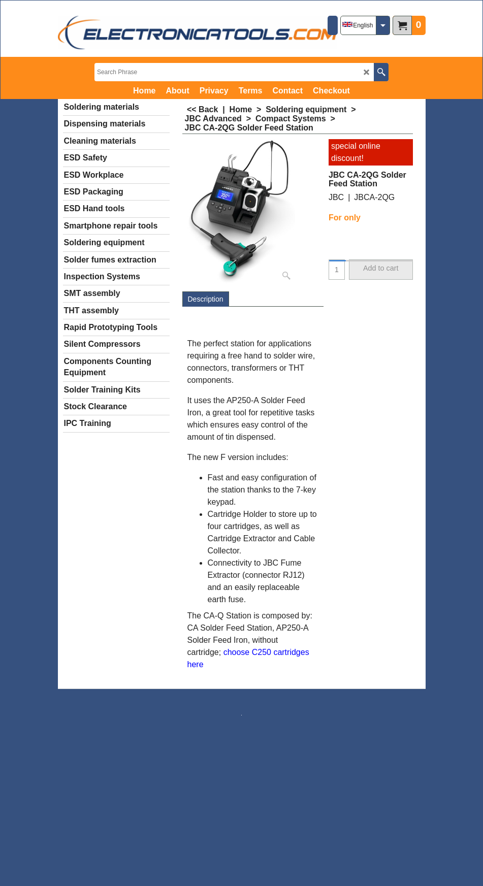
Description (205, 299)
